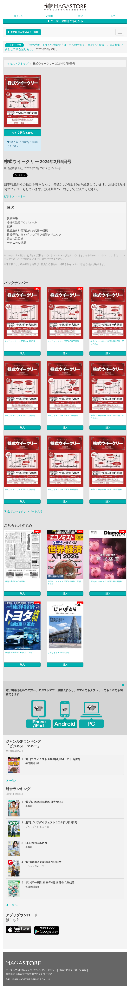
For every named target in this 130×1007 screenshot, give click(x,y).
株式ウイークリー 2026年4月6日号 (20, 341)
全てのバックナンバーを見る (23, 511)
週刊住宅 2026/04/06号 (15, 581)
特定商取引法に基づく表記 (73, 970)
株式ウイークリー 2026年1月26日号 (106, 489)
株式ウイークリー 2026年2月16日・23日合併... (107, 416)
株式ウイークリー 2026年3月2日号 (63, 415)
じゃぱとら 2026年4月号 (58, 652)
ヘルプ (111, 16)
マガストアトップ (18, 63)
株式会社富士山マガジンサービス (34, 974)
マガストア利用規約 (16, 970)
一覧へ (11, 780)
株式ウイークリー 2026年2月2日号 (63, 489)
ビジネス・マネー (15, 196)
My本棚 (49, 16)
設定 (80, 16)
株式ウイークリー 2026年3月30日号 (63, 341)
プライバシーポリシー (45, 970)
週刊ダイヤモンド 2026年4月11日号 (106, 581)
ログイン (18, 16)
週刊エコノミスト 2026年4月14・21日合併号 (64, 582)
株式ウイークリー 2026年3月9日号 (20, 415)
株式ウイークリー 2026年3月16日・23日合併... (107, 342)
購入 (22, 353)
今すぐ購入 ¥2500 (23, 132)
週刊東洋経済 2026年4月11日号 (18, 652)
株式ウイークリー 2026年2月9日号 (20, 489)
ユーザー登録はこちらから (65, 21)
